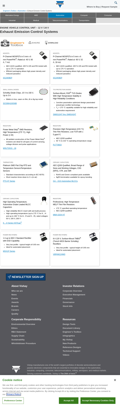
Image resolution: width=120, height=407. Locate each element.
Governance (68, 302)
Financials (68, 298)
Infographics (69, 336)
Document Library (71, 328)
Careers (15, 310)
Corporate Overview (72, 291)
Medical (36, 20)
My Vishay (67, 339)
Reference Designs (72, 347)
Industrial (12, 20)
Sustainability (18, 339)
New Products (69, 343)
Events (14, 298)
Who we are (17, 291)
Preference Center (13, 400)
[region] (60, 391)
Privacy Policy (13, 394)
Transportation (84, 20)
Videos (66, 355)
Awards (15, 302)
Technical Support (71, 351)
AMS (36, 15)
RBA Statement (18, 332)
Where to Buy (93, 7)
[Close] (115, 380)
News (14, 294)
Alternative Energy (12, 15)
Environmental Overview (23, 324)
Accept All (69, 400)
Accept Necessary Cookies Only (98, 400)
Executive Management (74, 294)
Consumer (108, 15)
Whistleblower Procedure (23, 343)
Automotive (22, 11)
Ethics (14, 328)
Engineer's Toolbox (9, 11)
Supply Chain (17, 336)
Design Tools (69, 324)
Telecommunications (60, 20)
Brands (14, 306)
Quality (14, 314)
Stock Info (67, 306)
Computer (84, 15)
